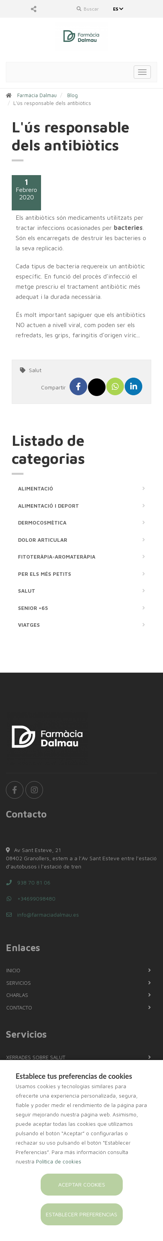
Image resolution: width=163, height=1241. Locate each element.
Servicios (18, 983)
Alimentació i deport (48, 506)
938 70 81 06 (28, 882)
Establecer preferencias (81, 1214)
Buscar (88, 9)
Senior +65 (33, 608)
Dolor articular (42, 540)
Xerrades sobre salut (35, 1057)
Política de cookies (58, 1161)
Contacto (19, 1007)
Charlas (17, 995)
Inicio (13, 970)
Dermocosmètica (42, 522)
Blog (72, 95)
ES (119, 9)
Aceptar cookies (81, 1184)
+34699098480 (31, 898)
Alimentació (35, 488)
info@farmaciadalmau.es (42, 914)
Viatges (29, 625)
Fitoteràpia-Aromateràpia (56, 557)
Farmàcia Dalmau (37, 95)
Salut (35, 370)
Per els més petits (44, 574)
